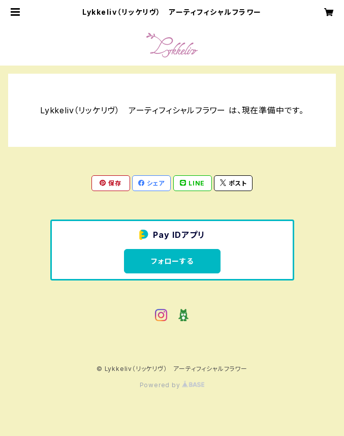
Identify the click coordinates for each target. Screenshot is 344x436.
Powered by (172, 385)
